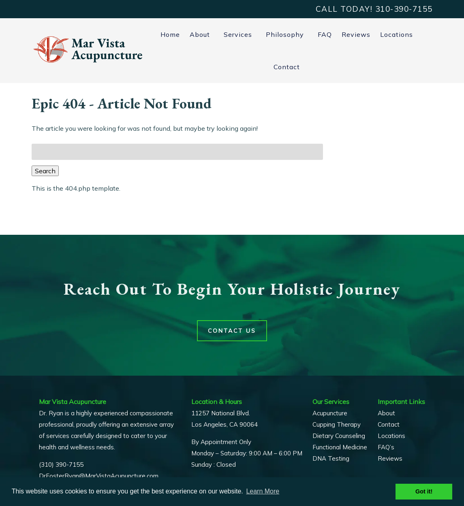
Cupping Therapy (336, 424)
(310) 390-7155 (61, 464)
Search (45, 171)
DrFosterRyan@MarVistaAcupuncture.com (98, 476)
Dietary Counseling (338, 436)
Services (238, 34)
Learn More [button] (262, 491)
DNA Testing (330, 458)
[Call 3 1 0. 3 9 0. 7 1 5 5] (404, 9)
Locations (396, 34)
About (200, 34)
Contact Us (232, 330)
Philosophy (285, 34)
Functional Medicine (339, 447)
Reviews (356, 34)
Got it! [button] (423, 491)
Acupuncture (329, 413)
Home (170, 34)
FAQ (325, 34)
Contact (287, 67)
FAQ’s (386, 447)
